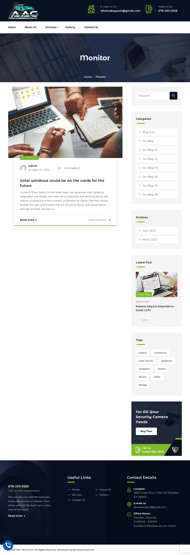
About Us (30, 27)
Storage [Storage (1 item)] (143, 385)
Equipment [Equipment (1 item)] (166, 361)
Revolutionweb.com (83, 550)
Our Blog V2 (150, 159)
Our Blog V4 (150, 177)
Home (12, 27)
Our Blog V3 (150, 168)
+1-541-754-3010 (153, 452)
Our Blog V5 (150, 186)
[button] (139, 320)
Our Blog (148, 141)
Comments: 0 (68, 168)
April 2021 (149, 231)
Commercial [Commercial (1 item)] (160, 353)
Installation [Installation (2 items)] (144, 369)
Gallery (70, 27)
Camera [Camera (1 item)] (143, 353)
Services (50, 27)
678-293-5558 (167, 10)
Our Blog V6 (150, 194)
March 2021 (149, 240)
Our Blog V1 (150, 150)
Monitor (101, 77)
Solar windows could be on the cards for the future (62, 183)
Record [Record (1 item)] (142, 377)
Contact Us (91, 27)
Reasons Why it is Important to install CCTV (155, 308)
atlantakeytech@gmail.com (120, 10)
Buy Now (146, 431)
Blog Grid (148, 132)
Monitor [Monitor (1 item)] (162, 369)
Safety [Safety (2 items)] (157, 377)
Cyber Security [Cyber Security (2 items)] (146, 361)
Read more (28, 220)
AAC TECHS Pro (24, 550)
